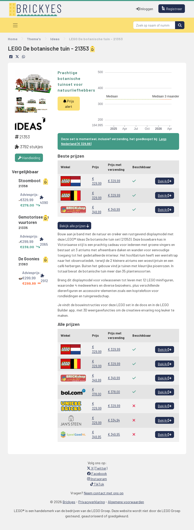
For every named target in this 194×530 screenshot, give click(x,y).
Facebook (97, 473)
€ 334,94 (114, 420)
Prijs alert (68, 104)
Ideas (55, 39)
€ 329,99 (97, 181)
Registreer (171, 8)
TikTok (97, 484)
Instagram (97, 479)
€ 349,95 (96, 434)
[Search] (154, 25)
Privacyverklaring (91, 502)
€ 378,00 (96, 391)
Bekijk (164, 181)
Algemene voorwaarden (126, 502)
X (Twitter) (97, 468)
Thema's (34, 39)
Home (12, 39)
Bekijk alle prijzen (74, 226)
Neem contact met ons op (104, 493)
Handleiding (29, 158)
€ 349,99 (96, 209)
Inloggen (144, 9)
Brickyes (69, 502)
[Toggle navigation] (15, 25)
